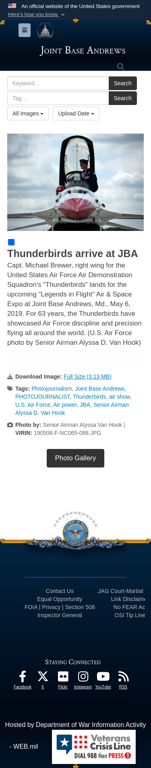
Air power (65, 405)
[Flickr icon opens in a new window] (63, 678)
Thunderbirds (89, 396)
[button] (37, 14)
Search (123, 83)
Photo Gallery (75, 458)
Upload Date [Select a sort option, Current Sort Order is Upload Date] (76, 113)
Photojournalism (51, 388)
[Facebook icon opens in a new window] (22, 678)
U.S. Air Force (32, 405)
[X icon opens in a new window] (43, 678)
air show (119, 396)
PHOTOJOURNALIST (42, 396)
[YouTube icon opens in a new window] (103, 678)
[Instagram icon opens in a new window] (83, 678)
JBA (85, 405)
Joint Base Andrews (99, 388)
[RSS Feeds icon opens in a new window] (123, 678)
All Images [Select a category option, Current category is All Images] (27, 113)
